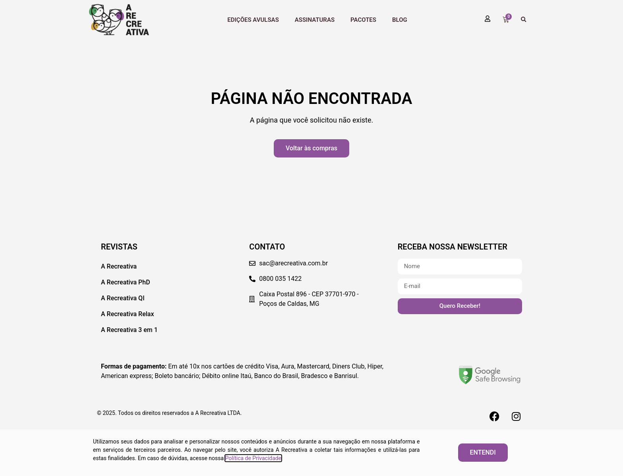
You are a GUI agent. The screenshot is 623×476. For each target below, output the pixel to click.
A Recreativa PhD (125, 282)
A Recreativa (119, 266)
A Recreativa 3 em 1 (129, 330)
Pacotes (363, 19)
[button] (523, 20)
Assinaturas (315, 19)
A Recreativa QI (123, 298)
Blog (399, 19)
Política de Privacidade (253, 458)
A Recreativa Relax (127, 314)
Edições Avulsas (253, 19)
